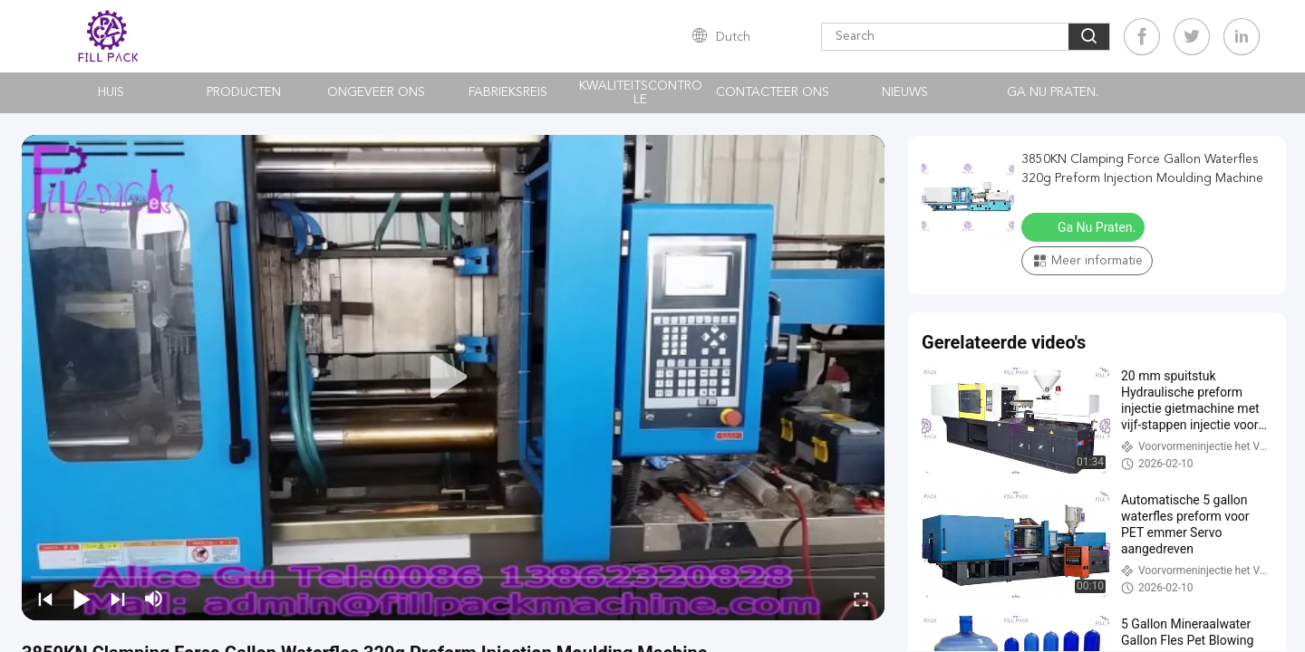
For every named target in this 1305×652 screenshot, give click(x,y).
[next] (118, 598)
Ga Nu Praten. (1052, 92)
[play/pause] (81, 598)
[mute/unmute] (154, 598)
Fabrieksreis (508, 92)
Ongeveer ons (376, 92)
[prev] (45, 598)
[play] (453, 377)
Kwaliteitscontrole (640, 93)
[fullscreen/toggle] (861, 598)
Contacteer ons (772, 92)
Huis (111, 92)
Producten (244, 92)
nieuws (905, 92)
